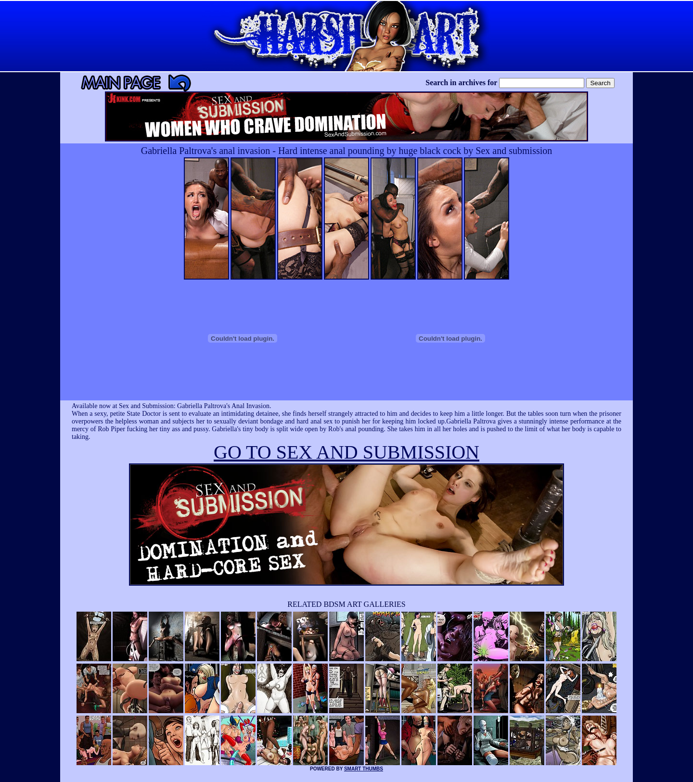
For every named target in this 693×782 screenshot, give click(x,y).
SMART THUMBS (363, 768)
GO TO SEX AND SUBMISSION (346, 452)
